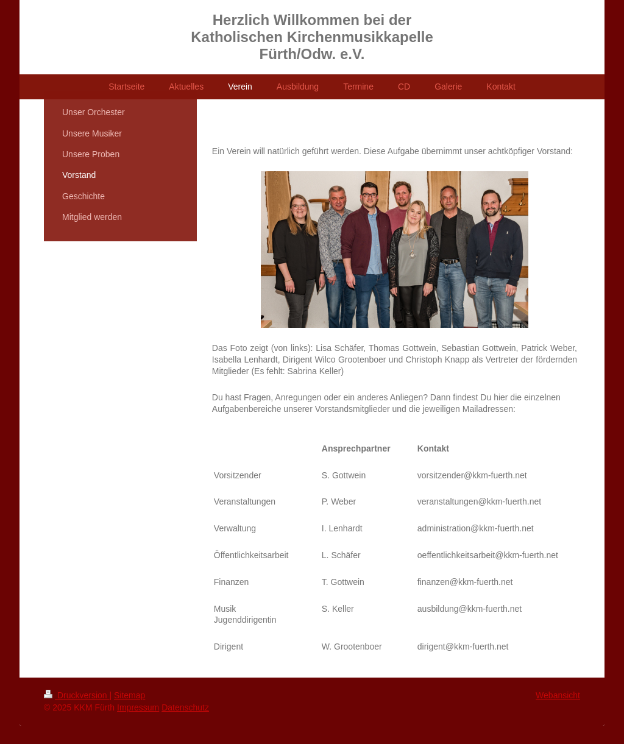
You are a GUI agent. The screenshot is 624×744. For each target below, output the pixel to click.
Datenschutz (185, 707)
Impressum (138, 707)
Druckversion (76, 695)
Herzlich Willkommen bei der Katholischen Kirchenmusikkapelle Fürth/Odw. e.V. (312, 37)
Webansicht (558, 695)
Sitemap (129, 695)
